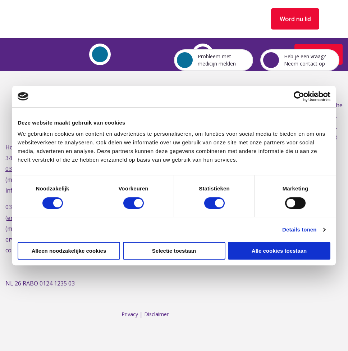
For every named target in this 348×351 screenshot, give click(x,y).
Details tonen (299, 229)
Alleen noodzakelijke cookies (69, 251)
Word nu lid (295, 19)
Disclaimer (156, 314)
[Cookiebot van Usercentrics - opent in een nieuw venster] (298, 96)
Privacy (130, 314)
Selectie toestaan (174, 251)
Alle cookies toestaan (279, 251)
